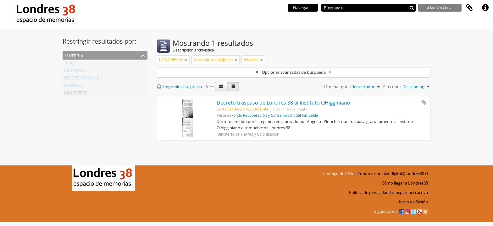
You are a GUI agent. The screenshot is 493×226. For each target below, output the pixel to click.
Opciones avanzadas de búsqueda (294, 72)
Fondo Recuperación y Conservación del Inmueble (274, 115)
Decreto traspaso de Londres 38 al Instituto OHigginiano (283, 102)
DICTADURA (75, 71)
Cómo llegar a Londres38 (405, 183)
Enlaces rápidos (485, 8)
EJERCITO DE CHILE (81, 79)
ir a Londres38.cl (438, 7)
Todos (69, 64)
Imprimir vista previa (179, 86)
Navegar (301, 7)
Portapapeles (469, 8)
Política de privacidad (369, 192)
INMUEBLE (74, 86)
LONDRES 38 (75, 94)
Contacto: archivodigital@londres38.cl (392, 173)
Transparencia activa (409, 192)
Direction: (392, 86)
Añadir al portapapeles (424, 103)
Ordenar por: (336, 86)
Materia (73, 55)
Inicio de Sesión (413, 202)
